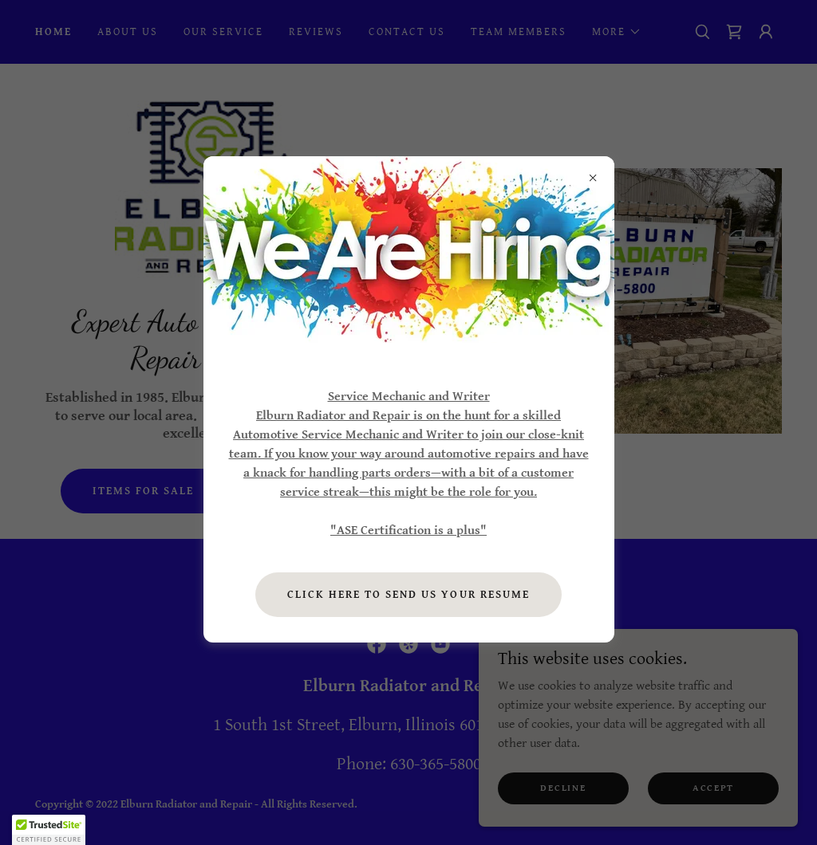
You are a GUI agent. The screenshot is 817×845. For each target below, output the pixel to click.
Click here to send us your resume (408, 594)
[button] (48, 830)
